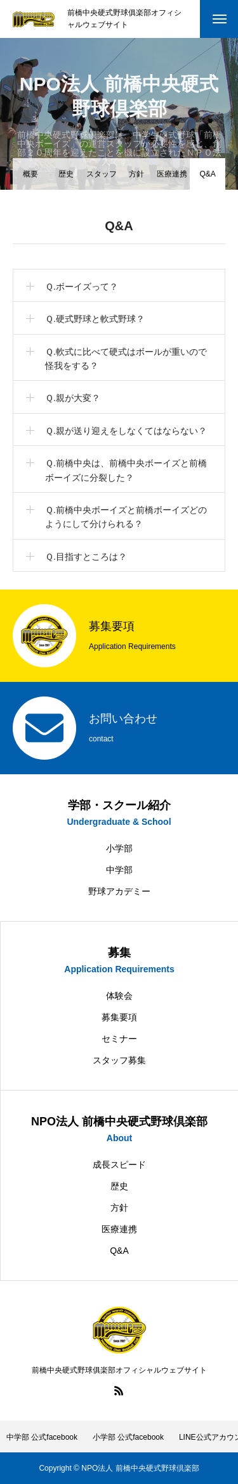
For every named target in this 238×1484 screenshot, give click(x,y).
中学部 (119, 869)
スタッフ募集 (119, 1060)
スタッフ (101, 174)
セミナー (119, 1038)
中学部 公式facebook (41, 1437)
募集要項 (119, 1017)
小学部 (119, 848)
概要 (30, 174)
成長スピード (119, 1164)
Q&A (119, 1250)
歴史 (66, 174)
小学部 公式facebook (128, 1437)
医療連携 (172, 174)
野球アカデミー (119, 891)
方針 (136, 174)
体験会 (119, 995)
